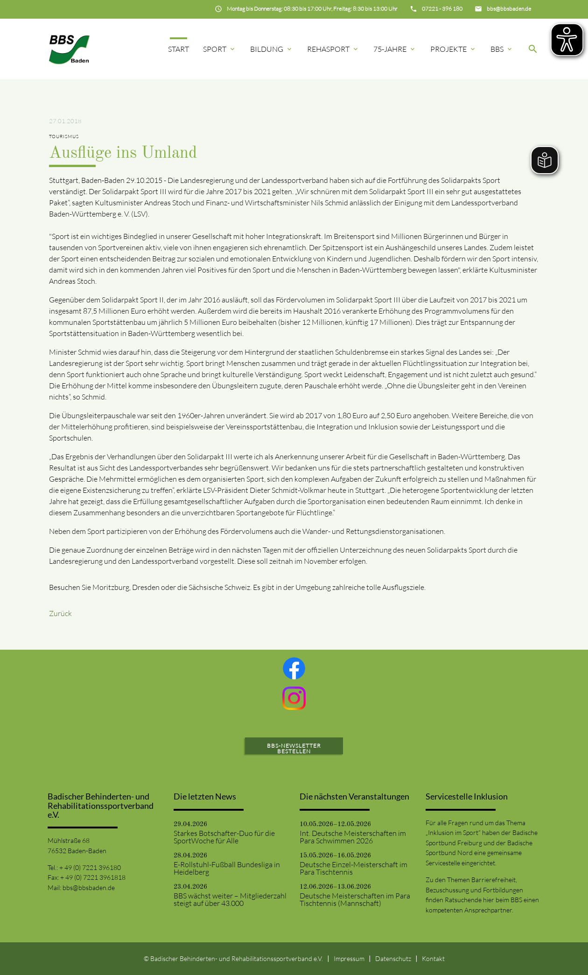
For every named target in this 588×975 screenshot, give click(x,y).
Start (178, 49)
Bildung (271, 49)
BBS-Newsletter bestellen (294, 748)
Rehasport (333, 49)
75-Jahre (394, 49)
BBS (501, 49)
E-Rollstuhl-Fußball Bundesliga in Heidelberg (227, 868)
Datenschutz (393, 958)
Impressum (349, 958)
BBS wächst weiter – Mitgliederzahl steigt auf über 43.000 (230, 899)
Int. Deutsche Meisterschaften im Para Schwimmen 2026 (353, 836)
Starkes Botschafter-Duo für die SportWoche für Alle (224, 836)
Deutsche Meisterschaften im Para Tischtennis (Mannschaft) (355, 899)
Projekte (453, 49)
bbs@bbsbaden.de (89, 887)
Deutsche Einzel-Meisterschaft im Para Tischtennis (353, 868)
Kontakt (433, 958)
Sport (219, 49)
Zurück (60, 613)
